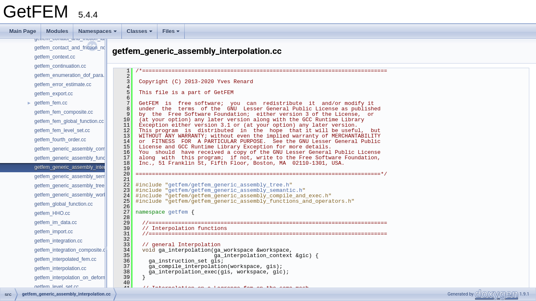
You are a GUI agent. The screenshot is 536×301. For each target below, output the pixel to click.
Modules (57, 31)
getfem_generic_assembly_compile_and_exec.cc (89, 149)
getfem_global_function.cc (63, 204)
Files (171, 31)
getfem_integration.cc (58, 241)
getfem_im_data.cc (55, 222)
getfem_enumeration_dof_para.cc (71, 75)
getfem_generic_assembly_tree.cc (72, 186)
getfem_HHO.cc (52, 213)
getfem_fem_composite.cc (63, 112)
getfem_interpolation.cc (60, 268)
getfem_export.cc (53, 94)
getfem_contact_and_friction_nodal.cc (76, 48)
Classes (139, 31)
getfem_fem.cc (50, 103)
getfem (178, 212)
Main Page (22, 31)
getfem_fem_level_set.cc (62, 130)
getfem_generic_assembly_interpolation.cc (81, 167)
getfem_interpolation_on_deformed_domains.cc (87, 278)
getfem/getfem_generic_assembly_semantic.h (235, 190)
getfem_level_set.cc (56, 287)
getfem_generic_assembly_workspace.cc (80, 195)
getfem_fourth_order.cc (60, 140)
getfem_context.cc (54, 57)
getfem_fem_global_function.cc (69, 121)
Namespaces (97, 31)
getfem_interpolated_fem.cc (65, 259)
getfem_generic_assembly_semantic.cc (78, 176)
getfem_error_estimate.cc (62, 84)
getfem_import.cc (53, 232)
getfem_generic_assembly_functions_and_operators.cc (95, 158)
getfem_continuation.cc (60, 66)
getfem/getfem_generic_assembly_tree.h (228, 185)
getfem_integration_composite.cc (71, 250)
